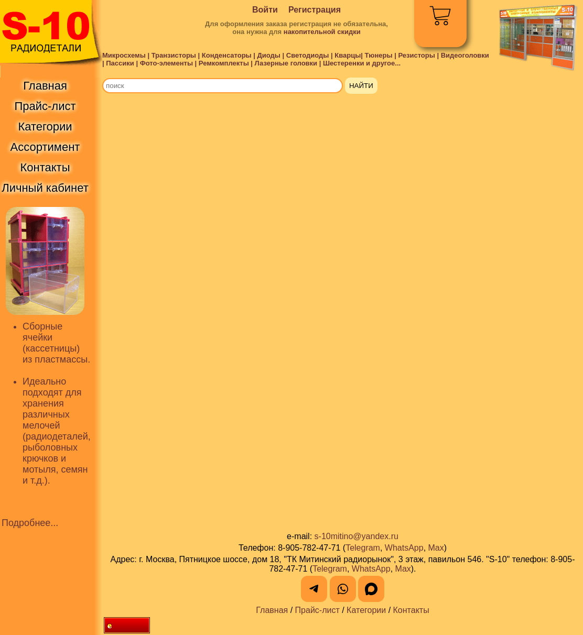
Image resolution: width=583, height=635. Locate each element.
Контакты (411, 610)
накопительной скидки (322, 32)
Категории (366, 610)
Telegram (363, 547)
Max (436, 547)
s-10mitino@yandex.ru (356, 536)
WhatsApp (404, 547)
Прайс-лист (317, 610)
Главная (272, 610)
